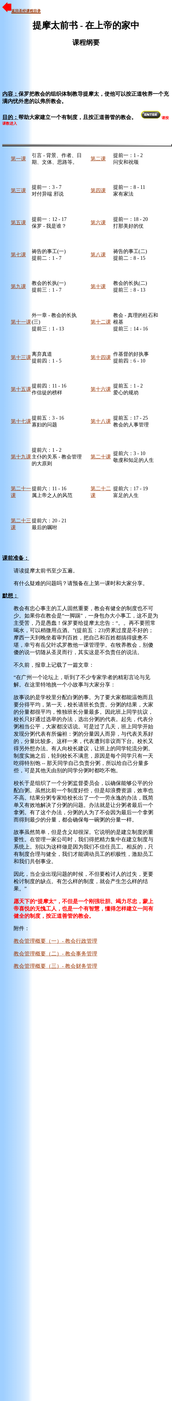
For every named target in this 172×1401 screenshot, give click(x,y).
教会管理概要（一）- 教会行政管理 (55, 941)
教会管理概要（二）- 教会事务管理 (55, 954)
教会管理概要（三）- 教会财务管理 (55, 966)
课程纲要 (86, 42)
